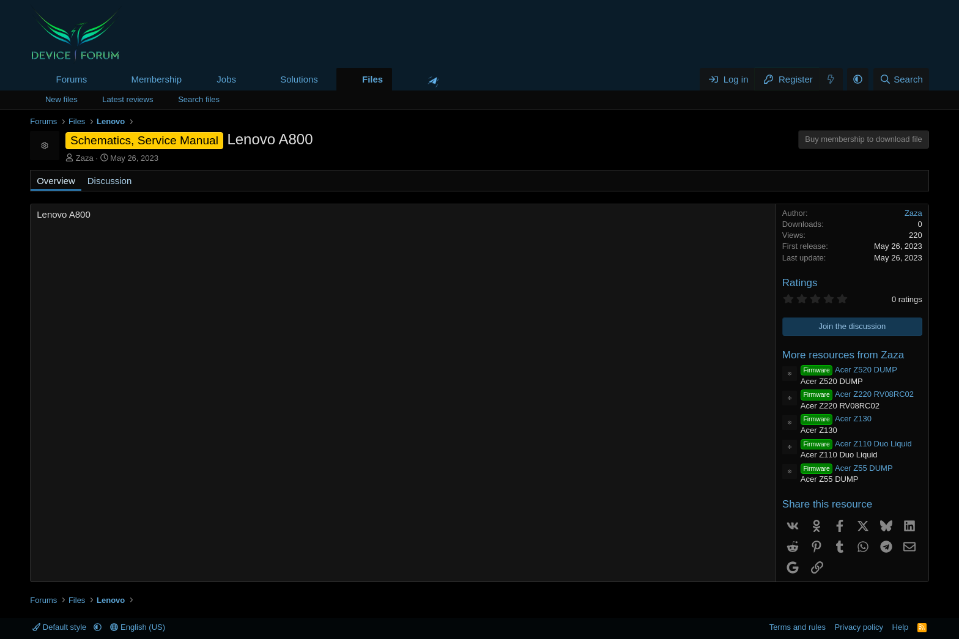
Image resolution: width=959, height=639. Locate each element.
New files (61, 99)
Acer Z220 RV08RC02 (857, 394)
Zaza (85, 158)
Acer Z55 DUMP (847, 468)
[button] (96, 79)
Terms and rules (797, 627)
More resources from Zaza (843, 355)
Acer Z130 (836, 418)
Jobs (226, 79)
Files (372, 79)
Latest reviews (127, 99)
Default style (60, 627)
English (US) (137, 627)
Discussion (109, 180)
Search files (199, 99)
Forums (71, 79)
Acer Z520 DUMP (849, 369)
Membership (156, 79)
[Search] (901, 79)
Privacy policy (859, 627)
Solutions (299, 79)
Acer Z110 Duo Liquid (856, 443)
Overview (56, 180)
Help (900, 627)
